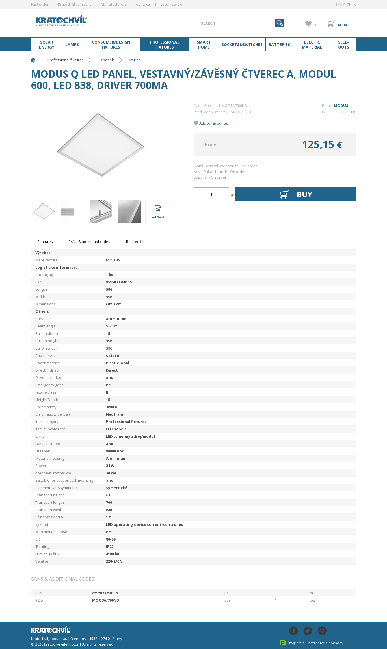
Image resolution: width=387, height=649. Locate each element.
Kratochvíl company (75, 4)
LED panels (105, 59)
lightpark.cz (76, 22)
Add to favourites (214, 123)
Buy (305, 194)
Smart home (204, 45)
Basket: (344, 24)
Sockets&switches (242, 44)
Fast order (40, 4)
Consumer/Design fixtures (111, 45)
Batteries (279, 44)
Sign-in (349, 4)
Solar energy (46, 45)
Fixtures (133, 59)
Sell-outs (343, 45)
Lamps (72, 44)
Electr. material (312, 45)
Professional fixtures (165, 45)
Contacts (143, 4)
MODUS (341, 105)
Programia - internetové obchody (315, 642)
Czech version (172, 4)
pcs (233, 194)
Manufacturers (114, 4)
